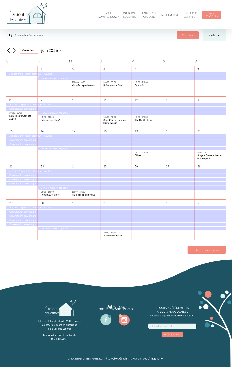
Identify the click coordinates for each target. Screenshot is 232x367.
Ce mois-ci (28, 50)
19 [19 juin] (136, 131)
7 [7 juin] (198, 69)
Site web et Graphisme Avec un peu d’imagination (134, 358)
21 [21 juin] (199, 131)
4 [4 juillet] (167, 203)
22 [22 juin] (11, 166)
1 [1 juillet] (73, 203)
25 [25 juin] (105, 166)
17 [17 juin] (73, 131)
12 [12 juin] (136, 100)
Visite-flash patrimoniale (83, 85)
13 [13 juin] (167, 100)
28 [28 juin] (199, 166)
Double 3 (139, 85)
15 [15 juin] (11, 131)
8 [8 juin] (10, 100)
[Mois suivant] (14, 50)
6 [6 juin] (167, 69)
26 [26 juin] (136, 166)
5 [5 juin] (135, 69)
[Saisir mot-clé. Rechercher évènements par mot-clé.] (93, 35)
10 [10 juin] (73, 100)
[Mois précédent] (8, 50)
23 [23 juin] (42, 166)
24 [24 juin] (73, 166)
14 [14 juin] (199, 100)
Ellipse (138, 155)
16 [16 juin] (42, 131)
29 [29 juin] (11, 203)
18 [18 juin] (105, 131)
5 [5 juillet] (198, 203)
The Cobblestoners (144, 120)
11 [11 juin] (105, 100)
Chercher (187, 35)
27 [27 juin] (167, 166)
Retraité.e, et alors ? (50, 120)
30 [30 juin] (42, 203)
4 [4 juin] (104, 69)
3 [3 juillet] (135, 203)
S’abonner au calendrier (206, 250)
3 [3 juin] (73, 69)
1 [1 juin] (10, 69)
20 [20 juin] (167, 131)
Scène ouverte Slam (113, 85)
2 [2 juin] (41, 69)
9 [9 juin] (41, 100)
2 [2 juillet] (104, 203)
